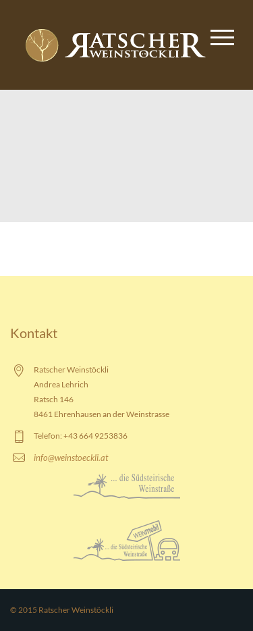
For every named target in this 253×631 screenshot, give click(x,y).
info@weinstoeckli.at (71, 457)
